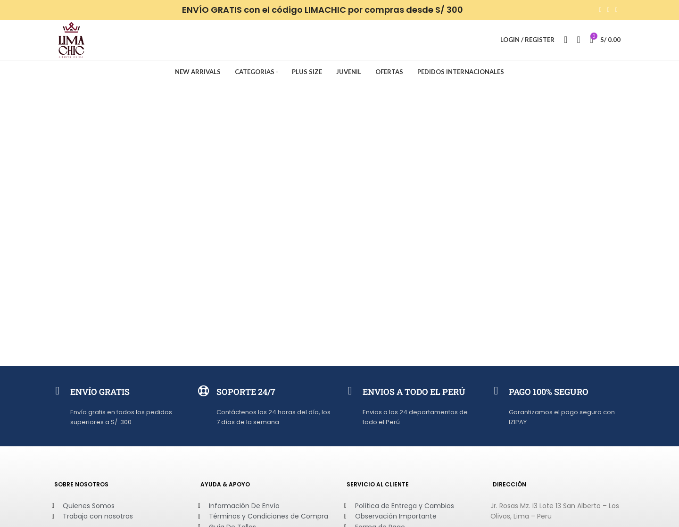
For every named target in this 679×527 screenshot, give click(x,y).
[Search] (565, 41)
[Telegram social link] (617, 10)
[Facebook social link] (600, 10)
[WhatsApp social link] (608, 10)
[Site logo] (72, 40)
